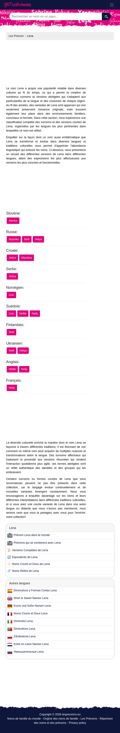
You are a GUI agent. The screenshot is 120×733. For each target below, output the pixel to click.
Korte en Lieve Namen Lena (31, 644)
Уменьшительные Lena (29, 651)
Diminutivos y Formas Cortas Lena (35, 590)
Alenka (13, 220)
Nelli (27, 239)
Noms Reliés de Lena (25, 570)
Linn (11, 294)
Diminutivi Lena (23, 621)
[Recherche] (106, 16)
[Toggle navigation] (112, 5)
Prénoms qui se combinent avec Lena (37, 542)
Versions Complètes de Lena (30, 550)
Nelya (38, 239)
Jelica (12, 257)
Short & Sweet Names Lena (31, 598)
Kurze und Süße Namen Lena (32, 605)
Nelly (35, 313)
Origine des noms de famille (60, 718)
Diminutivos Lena (24, 628)
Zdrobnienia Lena (24, 636)
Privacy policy (77, 722)
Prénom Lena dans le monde (32, 535)
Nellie (22, 313)
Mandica (26, 257)
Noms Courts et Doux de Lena (31, 564)
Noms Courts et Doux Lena (31, 613)
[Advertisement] (46, 64)
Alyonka (14, 239)
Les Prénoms (89, 718)
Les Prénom (16, 36)
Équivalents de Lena (25, 557)
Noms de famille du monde (24, 718)
